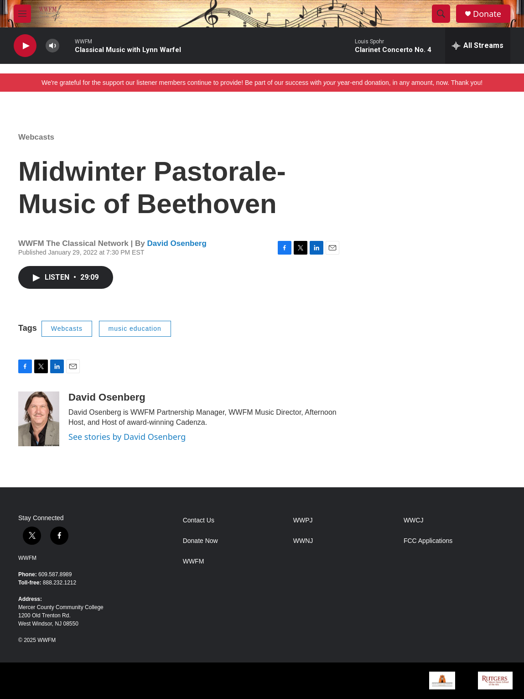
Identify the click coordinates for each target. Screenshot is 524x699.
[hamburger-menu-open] (22, 14)
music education (135, 328)
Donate (487, 14)
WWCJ (414, 520)
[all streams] (477, 45)
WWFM (27, 558)
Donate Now (200, 540)
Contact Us (198, 520)
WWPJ (303, 520)
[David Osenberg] (38, 418)
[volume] (52, 46)
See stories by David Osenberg (127, 436)
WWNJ (303, 540)
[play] (25, 46)
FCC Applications (428, 540)
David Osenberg (176, 243)
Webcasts (36, 137)
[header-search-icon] (441, 14)
